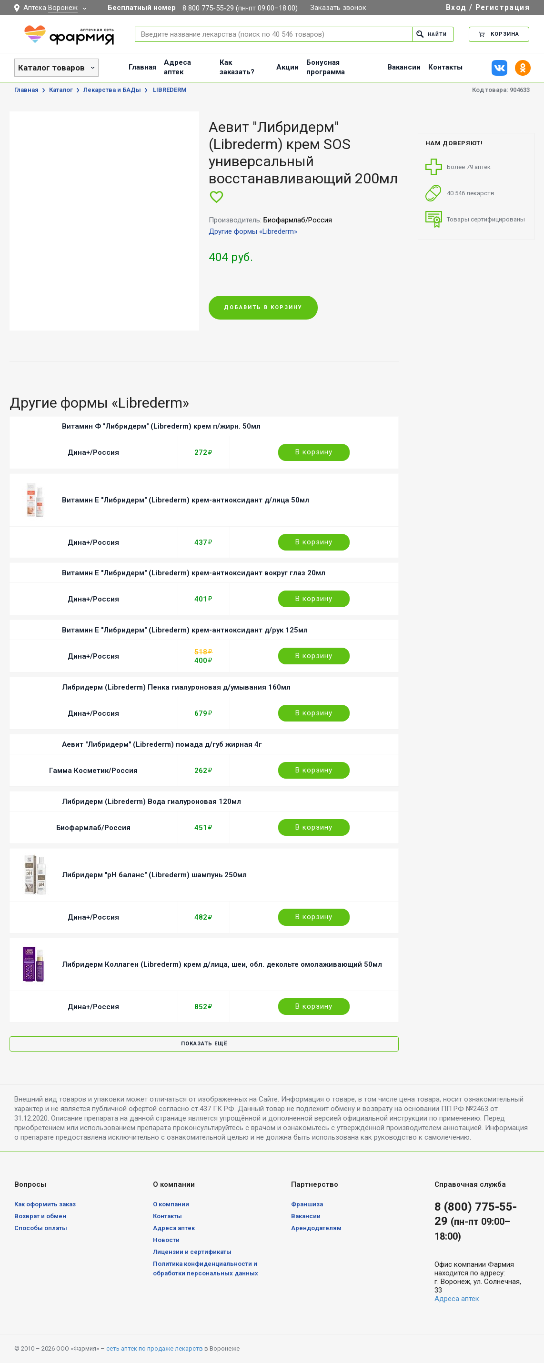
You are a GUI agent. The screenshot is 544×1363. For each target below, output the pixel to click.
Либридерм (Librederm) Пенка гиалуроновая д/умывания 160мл (176, 687)
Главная (142, 67)
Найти (430, 34)
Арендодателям (316, 1228)
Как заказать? (237, 67)
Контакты (445, 67)
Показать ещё (204, 1044)
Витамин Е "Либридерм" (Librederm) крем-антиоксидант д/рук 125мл (185, 630)
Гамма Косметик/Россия (93, 770)
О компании (171, 1204)
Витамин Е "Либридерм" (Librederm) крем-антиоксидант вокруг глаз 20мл (193, 573)
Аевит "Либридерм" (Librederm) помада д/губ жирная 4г (162, 744)
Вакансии (404, 67)
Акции (287, 67)
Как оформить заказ (45, 1204)
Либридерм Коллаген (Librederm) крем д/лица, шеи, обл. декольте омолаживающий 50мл (222, 964)
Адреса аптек (177, 67)
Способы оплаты (40, 1228)
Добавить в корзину (263, 308)
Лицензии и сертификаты (192, 1251)
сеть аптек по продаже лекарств (154, 1348)
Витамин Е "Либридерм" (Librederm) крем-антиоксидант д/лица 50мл (185, 500)
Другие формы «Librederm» (253, 231)
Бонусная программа (325, 67)
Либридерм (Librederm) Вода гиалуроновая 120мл (151, 801)
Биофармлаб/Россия (93, 827)
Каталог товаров (51, 67)
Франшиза (307, 1204)
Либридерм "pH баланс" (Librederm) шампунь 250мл (154, 875)
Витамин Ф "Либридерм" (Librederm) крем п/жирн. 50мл (161, 426)
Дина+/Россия (93, 452)
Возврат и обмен (40, 1216)
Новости (166, 1239)
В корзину (313, 452)
